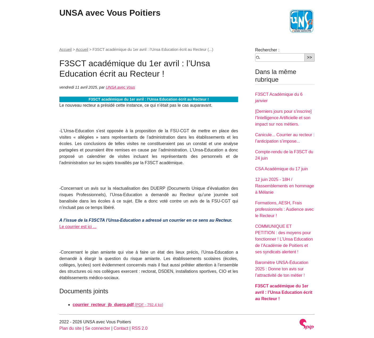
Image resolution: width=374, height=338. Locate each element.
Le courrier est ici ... (78, 226)
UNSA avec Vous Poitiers (110, 13)
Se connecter (97, 328)
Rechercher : (267, 50)
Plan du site (70, 328)
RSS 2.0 (140, 328)
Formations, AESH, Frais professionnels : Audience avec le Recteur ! (284, 209)
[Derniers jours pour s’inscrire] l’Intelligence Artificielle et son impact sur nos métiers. (283, 117)
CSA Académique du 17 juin (281, 169)
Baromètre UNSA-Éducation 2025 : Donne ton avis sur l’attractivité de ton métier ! (281, 269)
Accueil (65, 49)
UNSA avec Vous (120, 87)
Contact (121, 328)
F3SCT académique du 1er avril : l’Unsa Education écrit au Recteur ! (283, 292)
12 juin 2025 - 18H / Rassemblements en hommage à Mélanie (284, 186)
